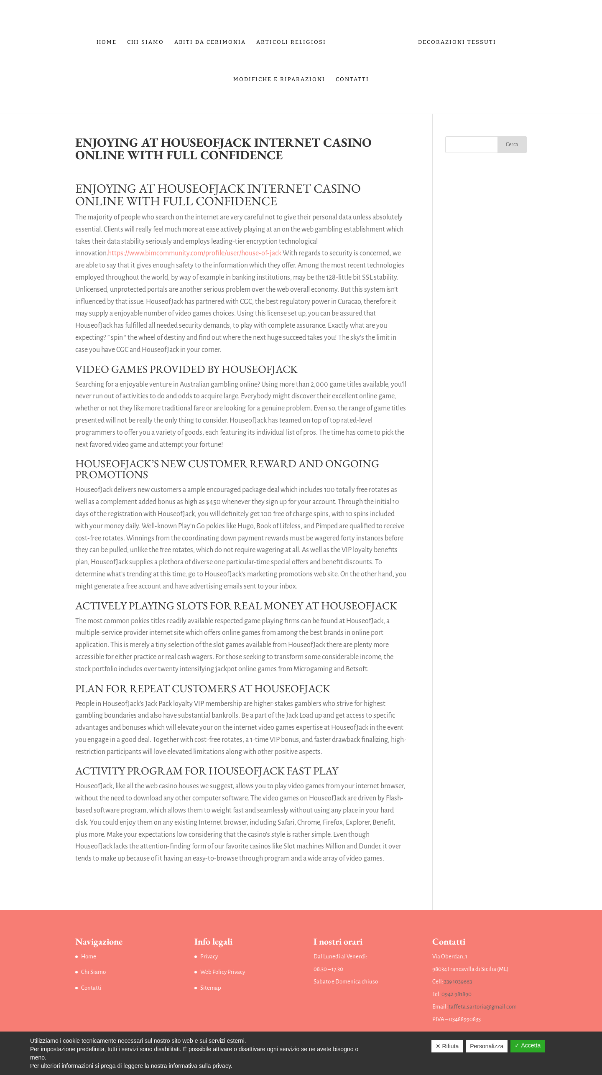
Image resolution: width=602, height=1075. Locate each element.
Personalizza (486, 1046)
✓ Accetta (528, 1045)
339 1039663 (458, 981)
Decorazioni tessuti (455, 40)
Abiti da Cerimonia (212, 40)
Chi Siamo (147, 40)
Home (109, 40)
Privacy (209, 956)
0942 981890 (456, 994)
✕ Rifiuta (447, 1046)
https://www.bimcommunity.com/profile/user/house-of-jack (194, 253)
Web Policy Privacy (222, 972)
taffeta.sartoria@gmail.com (483, 1007)
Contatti (352, 78)
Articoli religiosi (293, 40)
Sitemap (210, 988)
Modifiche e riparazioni (279, 78)
